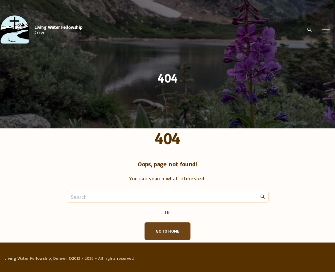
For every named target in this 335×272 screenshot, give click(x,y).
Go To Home (167, 231)
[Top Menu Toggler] (325, 29)
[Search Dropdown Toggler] (309, 29)
